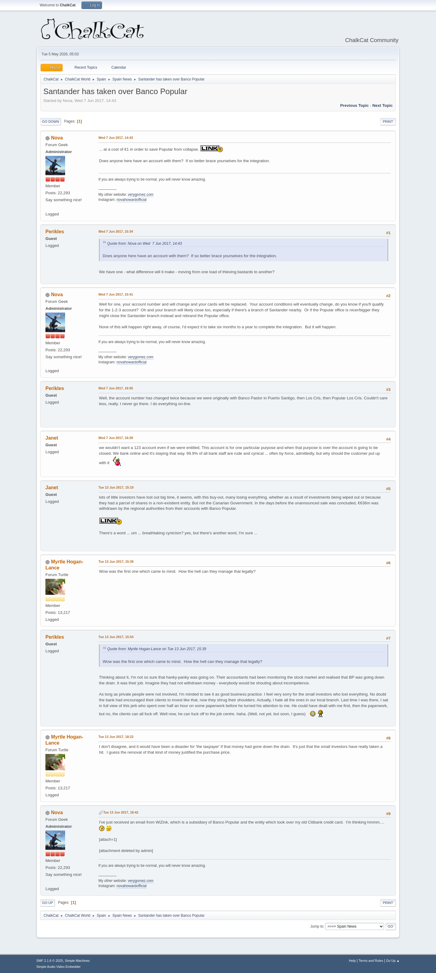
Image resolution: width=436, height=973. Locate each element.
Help (352, 960)
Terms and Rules (371, 960)
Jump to (316, 926)
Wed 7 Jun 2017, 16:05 (115, 388)
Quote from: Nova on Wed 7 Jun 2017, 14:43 (144, 243)
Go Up (47, 903)
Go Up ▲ (393, 960)
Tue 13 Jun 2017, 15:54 (116, 637)
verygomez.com (141, 194)
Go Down (50, 121)
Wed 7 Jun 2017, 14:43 (115, 137)
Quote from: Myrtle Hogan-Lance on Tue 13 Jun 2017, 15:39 (156, 649)
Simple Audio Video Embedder (58, 966)
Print (388, 121)
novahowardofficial (132, 200)
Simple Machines (77, 960)
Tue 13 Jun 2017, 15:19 (116, 487)
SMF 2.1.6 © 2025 (49, 960)
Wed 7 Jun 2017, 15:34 (115, 231)
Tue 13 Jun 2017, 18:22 (116, 737)
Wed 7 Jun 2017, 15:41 (115, 294)
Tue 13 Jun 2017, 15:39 (116, 561)
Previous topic (354, 105)
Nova (57, 137)
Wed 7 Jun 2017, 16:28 (115, 438)
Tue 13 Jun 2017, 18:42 (120, 812)
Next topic (382, 105)
